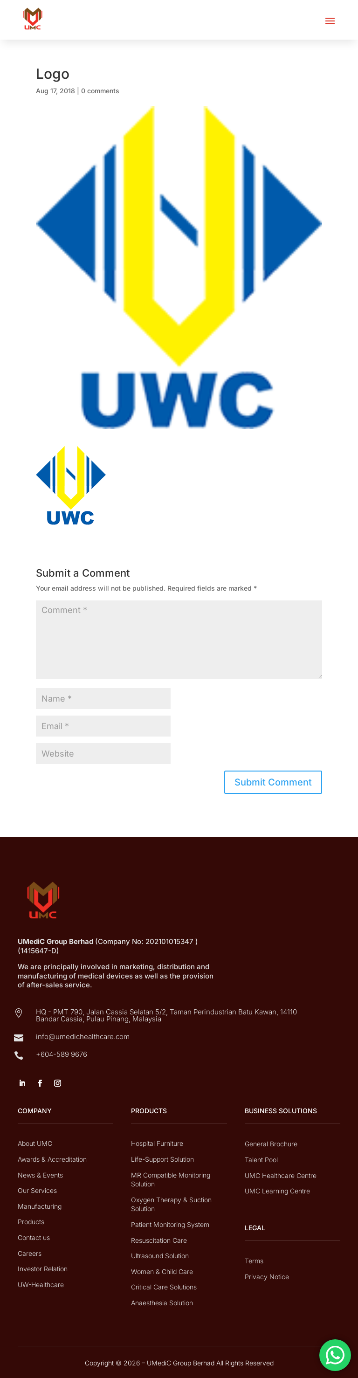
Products (31, 1222)
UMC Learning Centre (277, 1191)
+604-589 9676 (61, 1054)
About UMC (35, 1143)
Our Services (37, 1190)
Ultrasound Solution (160, 1256)
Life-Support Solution (162, 1159)
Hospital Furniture (157, 1143)
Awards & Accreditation (52, 1159)
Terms (254, 1261)
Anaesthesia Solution (162, 1303)
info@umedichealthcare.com (83, 1036)
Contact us (34, 1237)
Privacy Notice (267, 1277)
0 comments (100, 91)
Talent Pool (261, 1160)
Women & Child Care (162, 1271)
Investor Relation (43, 1269)
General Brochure (271, 1144)
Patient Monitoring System (170, 1224)
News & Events (40, 1175)
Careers (29, 1253)
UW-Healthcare (41, 1284)
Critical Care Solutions (164, 1287)
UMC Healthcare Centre (281, 1175)
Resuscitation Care (159, 1240)
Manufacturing (40, 1206)
